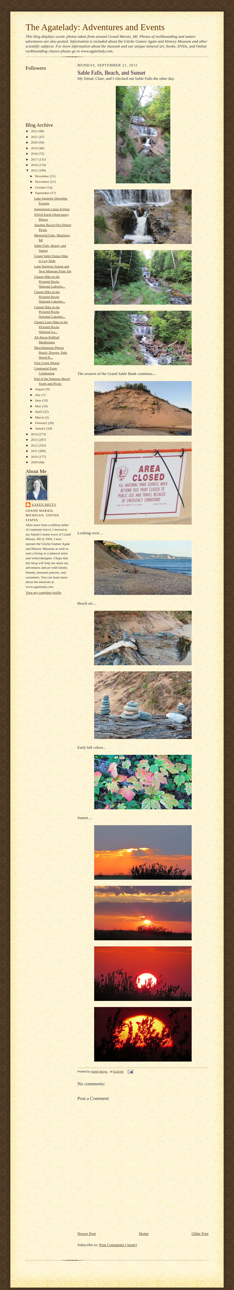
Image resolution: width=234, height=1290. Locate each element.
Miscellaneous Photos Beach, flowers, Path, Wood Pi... (51, 352)
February (41, 423)
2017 (34, 159)
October (41, 187)
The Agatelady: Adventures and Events (95, 27)
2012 (34, 445)
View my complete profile (43, 592)
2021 (34, 137)
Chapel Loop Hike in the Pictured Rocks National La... (51, 326)
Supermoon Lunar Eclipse (52, 209)
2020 (34, 142)
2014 (34, 434)
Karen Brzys (44, 504)
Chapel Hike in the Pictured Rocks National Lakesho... (50, 281)
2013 (34, 439)
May (38, 406)
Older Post (200, 1233)
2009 (34, 462)
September (43, 193)
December (42, 176)
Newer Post (86, 1233)
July (38, 395)
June (38, 400)
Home (144, 1233)
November (42, 181)
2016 (34, 165)
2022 (34, 131)
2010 (34, 456)
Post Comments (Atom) (118, 1244)
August (40, 389)
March (40, 417)
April (39, 411)
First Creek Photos (46, 363)
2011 (34, 451)
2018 (34, 153)
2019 (34, 148)
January (41, 428)
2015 (34, 170)
